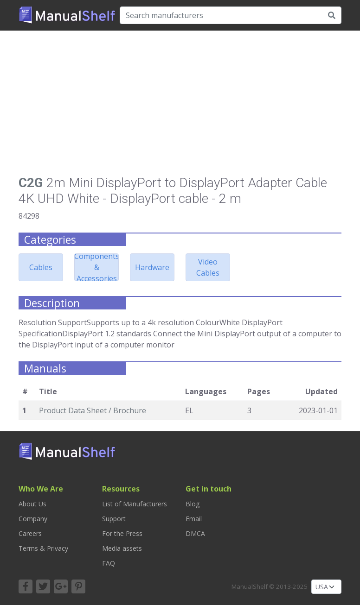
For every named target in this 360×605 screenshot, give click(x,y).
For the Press (122, 533)
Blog (192, 503)
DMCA (195, 533)
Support (114, 518)
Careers (30, 533)
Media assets (122, 548)
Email (194, 518)
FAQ (108, 563)
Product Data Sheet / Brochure (92, 410)
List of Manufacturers (134, 503)
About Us (32, 503)
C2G (31, 182)
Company (33, 518)
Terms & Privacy (43, 548)
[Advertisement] (180, 106)
